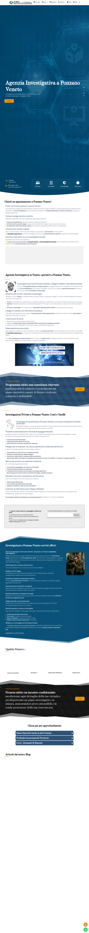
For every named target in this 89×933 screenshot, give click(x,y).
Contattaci (9, 102)
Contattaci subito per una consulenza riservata (21, 626)
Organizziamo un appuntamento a (31, 243)
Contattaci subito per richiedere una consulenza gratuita (24, 498)
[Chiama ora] (86, 924)
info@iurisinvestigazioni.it (15, 188)
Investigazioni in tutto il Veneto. (15, 634)
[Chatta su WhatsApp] (86, 930)
